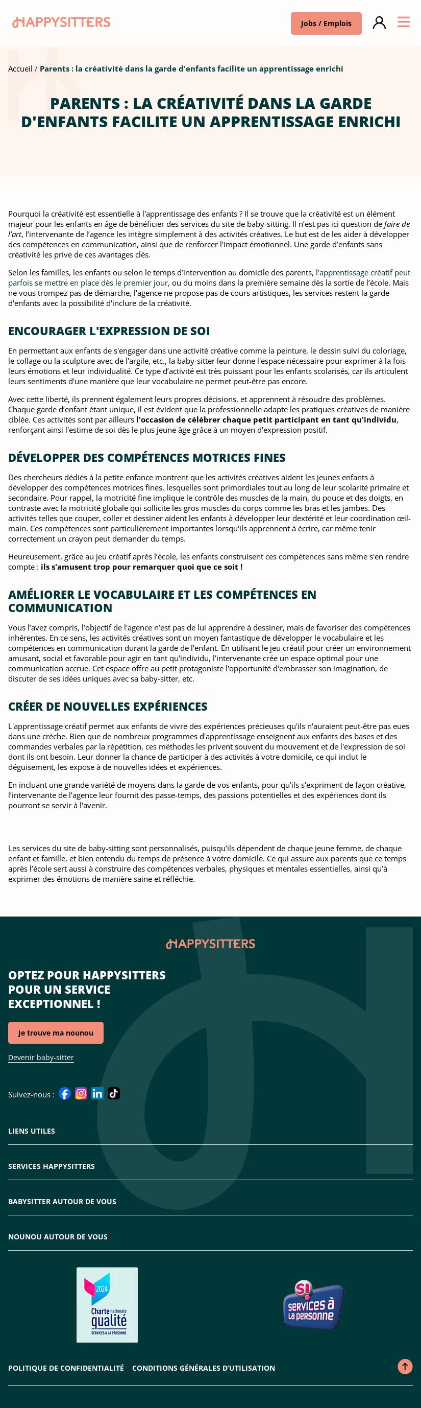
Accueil (20, 68)
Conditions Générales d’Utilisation (203, 1368)
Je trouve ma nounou (55, 1033)
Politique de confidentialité (66, 1368)
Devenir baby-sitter (41, 1057)
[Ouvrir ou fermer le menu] (404, 23)
